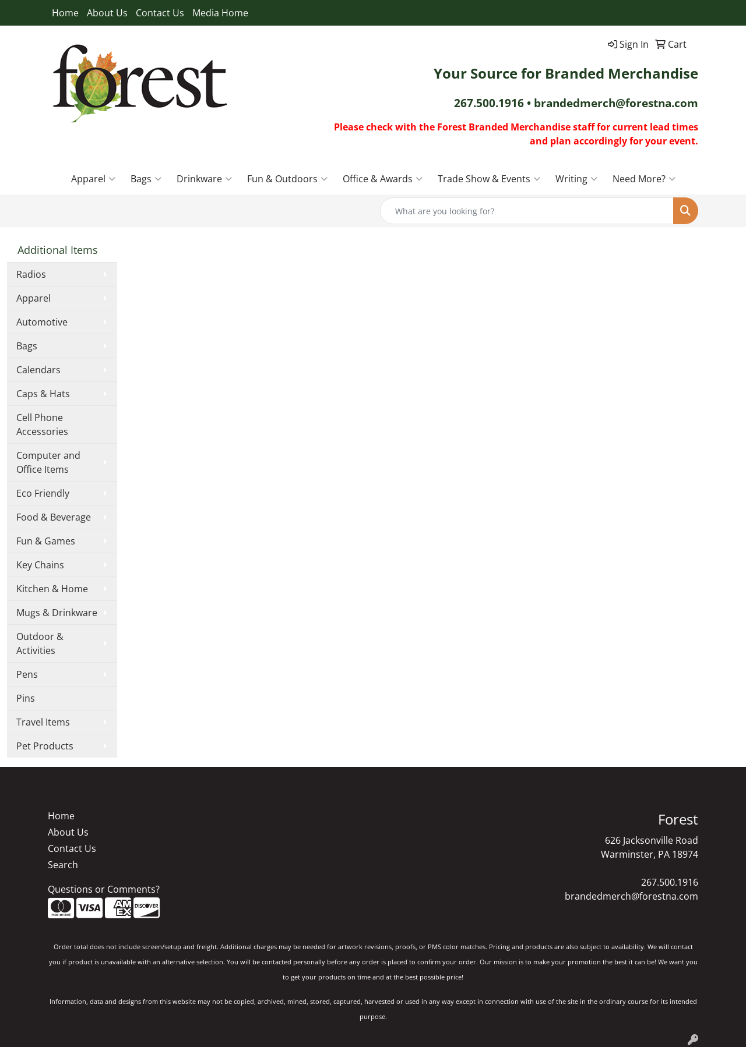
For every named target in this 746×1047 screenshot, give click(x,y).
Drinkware (204, 179)
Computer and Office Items (48, 462)
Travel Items (43, 722)
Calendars (38, 369)
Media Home (220, 12)
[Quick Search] (527, 210)
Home (65, 12)
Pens (27, 674)
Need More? (644, 179)
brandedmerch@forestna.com (631, 896)
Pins (25, 698)
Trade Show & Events (489, 179)
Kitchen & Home (52, 588)
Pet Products (44, 746)
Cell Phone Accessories (42, 424)
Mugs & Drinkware (56, 612)
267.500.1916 (669, 882)
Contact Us (160, 12)
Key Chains (40, 564)
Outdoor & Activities (40, 643)
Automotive (42, 322)
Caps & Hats (43, 393)
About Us (107, 12)
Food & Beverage (53, 517)
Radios (31, 274)
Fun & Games (45, 541)
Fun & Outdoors (287, 179)
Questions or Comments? (104, 889)
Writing (576, 179)
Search (63, 864)
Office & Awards (383, 179)
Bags (146, 179)
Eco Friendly (42, 493)
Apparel (93, 179)
